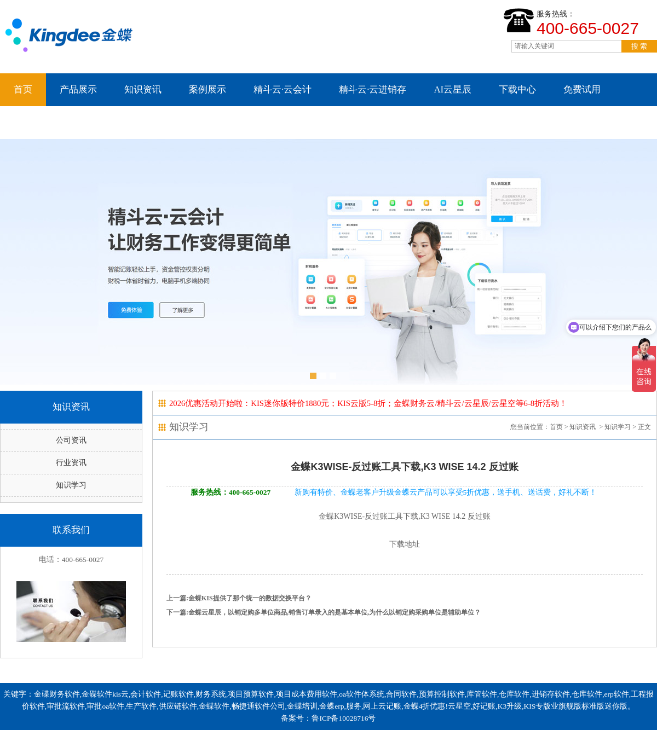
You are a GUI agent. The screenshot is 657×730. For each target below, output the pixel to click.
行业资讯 (71, 463)
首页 (23, 89)
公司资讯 (71, 440)
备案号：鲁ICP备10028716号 (328, 718)
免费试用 (582, 89)
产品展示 (78, 89)
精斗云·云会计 (282, 89)
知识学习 (71, 485)
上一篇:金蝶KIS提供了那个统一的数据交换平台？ (239, 598)
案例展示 (207, 89)
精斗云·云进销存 (372, 89)
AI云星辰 (452, 89)
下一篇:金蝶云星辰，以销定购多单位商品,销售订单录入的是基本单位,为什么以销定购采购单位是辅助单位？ (323, 612)
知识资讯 (143, 89)
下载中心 (517, 89)
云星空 (28, 122)
